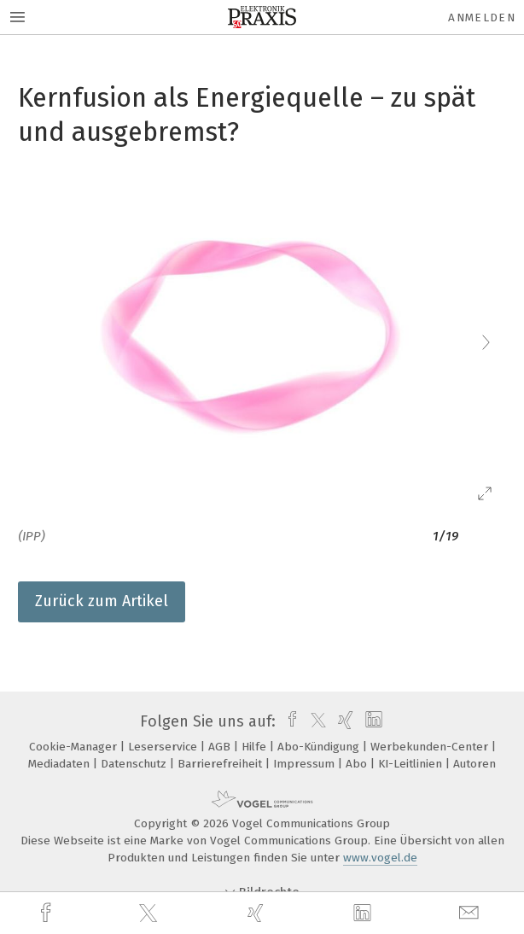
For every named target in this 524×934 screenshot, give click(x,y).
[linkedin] (364, 913)
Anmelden (481, 17)
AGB (221, 746)
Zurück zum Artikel (101, 601)
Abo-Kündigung (320, 746)
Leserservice (164, 746)
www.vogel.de (380, 857)
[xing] (258, 913)
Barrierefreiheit (221, 763)
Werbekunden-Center (431, 746)
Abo (358, 763)
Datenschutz (135, 763)
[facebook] (48, 913)
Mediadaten (60, 763)
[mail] (471, 913)
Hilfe (256, 746)
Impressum (305, 763)
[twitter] (150, 913)
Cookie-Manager (74, 746)
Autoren (474, 763)
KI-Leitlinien (411, 763)
